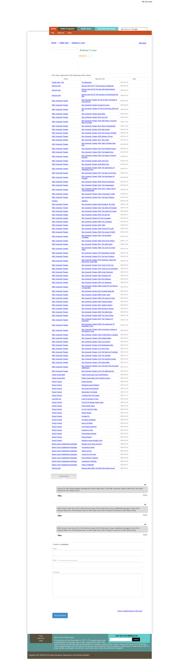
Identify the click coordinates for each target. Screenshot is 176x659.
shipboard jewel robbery (90, 385)
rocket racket (87, 437)
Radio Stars (86, 29)
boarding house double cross (92, 440)
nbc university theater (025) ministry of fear (97, 136)
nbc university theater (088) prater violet (96, 295)
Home (36, 18)
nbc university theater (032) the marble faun (97, 152)
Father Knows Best (58, 375)
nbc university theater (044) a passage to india (98, 194)
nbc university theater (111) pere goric (95, 349)
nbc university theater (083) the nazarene (96, 282)
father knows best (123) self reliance (95, 375)
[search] (134, 29)
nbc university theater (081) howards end (96, 275)
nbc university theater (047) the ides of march (98, 197)
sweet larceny (87, 451)
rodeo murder (86, 413)
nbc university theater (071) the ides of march (98, 256)
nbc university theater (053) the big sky (96, 215)
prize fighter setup (88, 406)
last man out (56, 399)
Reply (145, 495)
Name (54, 548)
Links (69, 33)
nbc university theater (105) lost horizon (96, 342)
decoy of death (87, 423)
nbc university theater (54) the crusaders (96, 218)
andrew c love (78, 43)
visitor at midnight (88, 465)
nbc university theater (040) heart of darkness (98, 182)
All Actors (142, 43)
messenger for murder (89, 392)
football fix (86, 416)
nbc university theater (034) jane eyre (95, 161)
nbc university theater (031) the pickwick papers (99, 149)
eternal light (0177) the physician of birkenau (98, 86)
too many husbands (89, 420)
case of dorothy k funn (90, 399)
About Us (60, 33)
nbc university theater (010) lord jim (95, 117)
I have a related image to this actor (129, 611)
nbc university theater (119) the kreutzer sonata (99, 359)
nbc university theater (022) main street (96, 129)
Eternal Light (56, 86)
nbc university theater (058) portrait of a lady (98, 229)
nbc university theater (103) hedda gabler (96, 338)
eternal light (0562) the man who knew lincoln (98, 468)
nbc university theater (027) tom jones (95, 140)
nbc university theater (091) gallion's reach (97, 305)
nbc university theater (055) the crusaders (97, 222)
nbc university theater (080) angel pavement (97, 272)
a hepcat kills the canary (91, 395)
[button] (145, 484)
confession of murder (89, 461)
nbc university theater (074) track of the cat (97, 265)
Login (92, 655)
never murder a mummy (90, 458)
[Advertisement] (38, 78)
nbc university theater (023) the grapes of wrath (99, 133)
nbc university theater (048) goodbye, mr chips (98, 204)
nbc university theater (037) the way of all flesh (99, 173)
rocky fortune (57, 382)
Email (64, 560)
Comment (55, 572)
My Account (147, 2)
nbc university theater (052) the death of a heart (99, 211)
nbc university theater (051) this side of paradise (99, 208)
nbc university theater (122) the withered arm (98, 371)
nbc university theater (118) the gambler (96, 355)
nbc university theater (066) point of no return (98, 241)
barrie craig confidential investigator (64, 444)
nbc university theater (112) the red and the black (100, 352)
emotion (55, 201)
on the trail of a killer (89, 409)
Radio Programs (67, 29)
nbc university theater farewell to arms (95, 105)
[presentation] (71, 605)
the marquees (86, 82)
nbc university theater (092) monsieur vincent (98, 308)
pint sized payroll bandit (90, 388)
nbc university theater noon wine (93, 114)
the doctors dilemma (89, 427)
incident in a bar (87, 430)
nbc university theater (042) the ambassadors (98, 185)
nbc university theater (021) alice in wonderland (98, 126)
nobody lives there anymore (92, 444)
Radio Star (64, 43)
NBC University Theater (60, 101)
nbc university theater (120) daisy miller (96, 362)
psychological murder (89, 433)
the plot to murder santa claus (93, 402)
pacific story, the (58, 82)
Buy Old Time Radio (106, 29)
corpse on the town (89, 454)
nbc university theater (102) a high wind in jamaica (100, 335)
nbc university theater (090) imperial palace (97, 302)
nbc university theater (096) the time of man (98, 315)
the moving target (88, 447)
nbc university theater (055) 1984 (93, 225)
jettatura (85, 201)
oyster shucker (87, 382)
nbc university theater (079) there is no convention (100, 269)
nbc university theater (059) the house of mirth (98, 232)
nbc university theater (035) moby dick (95, 164)
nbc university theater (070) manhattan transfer (98, 253)
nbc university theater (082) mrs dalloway (96, 279)
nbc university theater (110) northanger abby (97, 345)
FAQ (52, 33)
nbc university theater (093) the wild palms (97, 312)
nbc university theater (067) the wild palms (97, 244)
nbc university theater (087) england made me (98, 291)
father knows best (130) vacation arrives (96, 378)
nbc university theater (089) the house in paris (98, 298)
